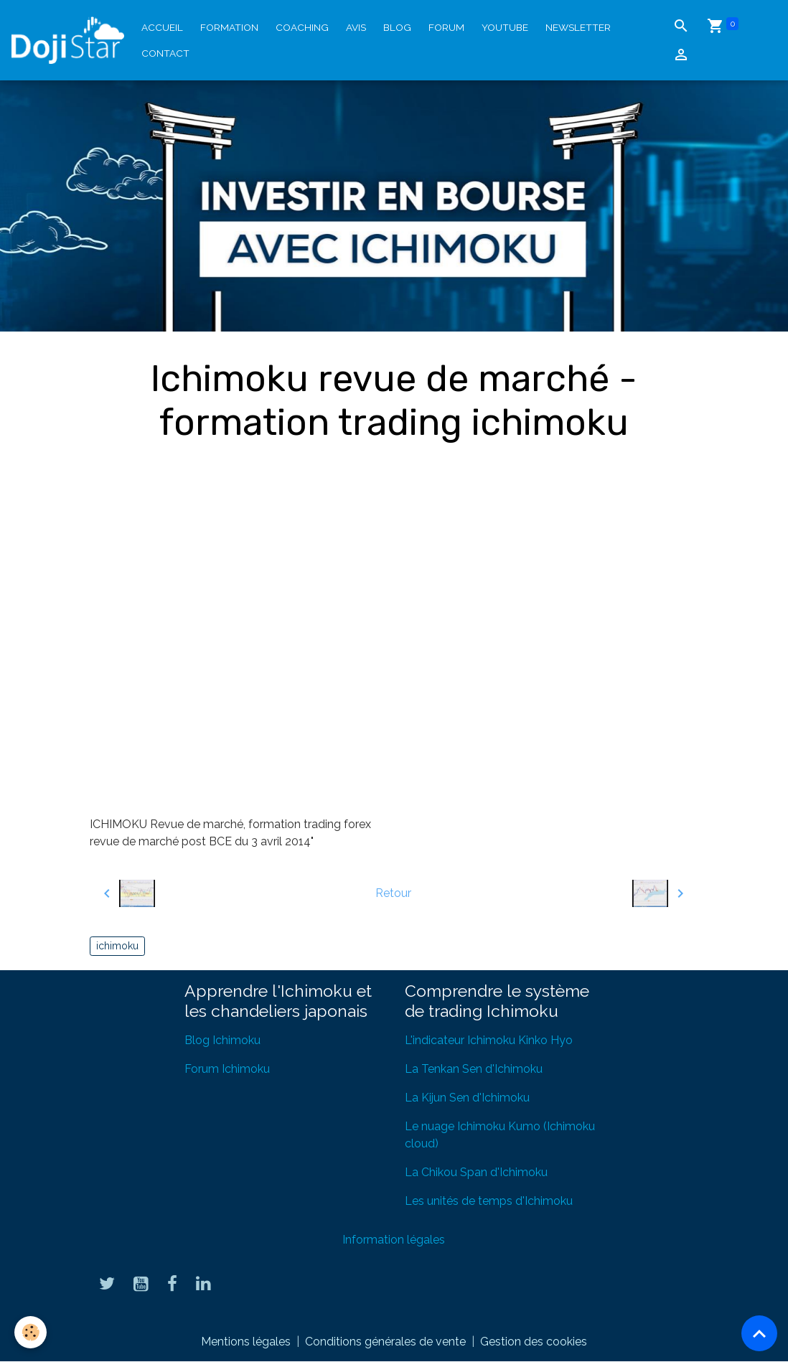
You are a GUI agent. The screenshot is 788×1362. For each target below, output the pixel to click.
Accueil (162, 27)
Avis (356, 27)
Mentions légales (246, 1341)
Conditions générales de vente (385, 1341)
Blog (397, 27)
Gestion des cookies (533, 1341)
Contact (165, 53)
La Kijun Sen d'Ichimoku (467, 1097)
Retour (393, 893)
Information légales (393, 1239)
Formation (229, 27)
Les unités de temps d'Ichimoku (489, 1201)
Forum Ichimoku (227, 1069)
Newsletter (578, 27)
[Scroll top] (759, 1333)
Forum (446, 27)
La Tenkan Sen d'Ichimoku (474, 1069)
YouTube (505, 27)
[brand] (67, 41)
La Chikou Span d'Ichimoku (476, 1172)
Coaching (302, 27)
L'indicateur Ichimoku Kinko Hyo (489, 1040)
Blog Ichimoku (222, 1040)
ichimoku (117, 946)
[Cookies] (30, 1332)
